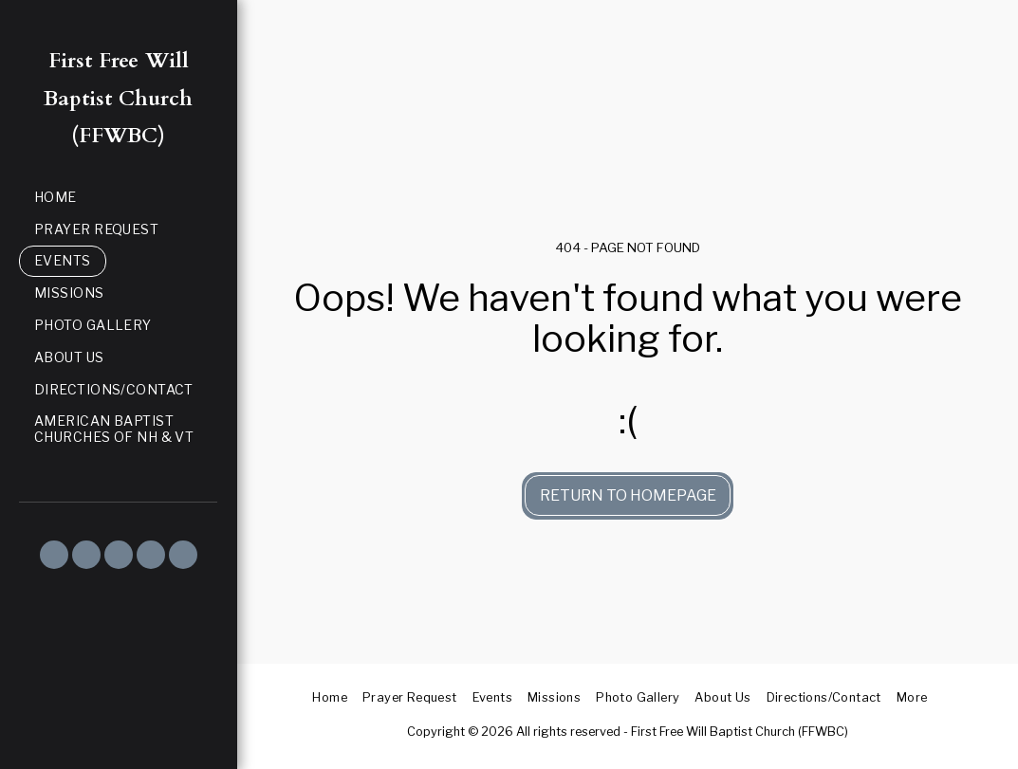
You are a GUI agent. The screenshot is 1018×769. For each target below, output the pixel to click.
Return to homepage (628, 495)
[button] (54, 554)
